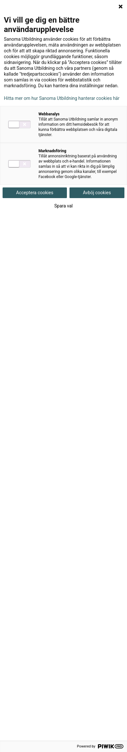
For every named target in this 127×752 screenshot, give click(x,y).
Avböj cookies (97, 192)
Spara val (63, 205)
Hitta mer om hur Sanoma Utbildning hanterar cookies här (62, 98)
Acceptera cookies (34, 192)
